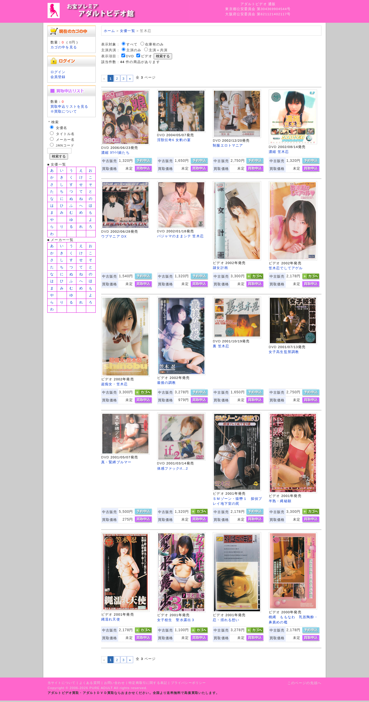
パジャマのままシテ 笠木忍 (180, 236)
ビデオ (146, 56)
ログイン (58, 72)
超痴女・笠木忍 (114, 384)
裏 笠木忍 (221, 346)
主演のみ (134, 50)
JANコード (65, 145)
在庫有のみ (154, 44)
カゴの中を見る (63, 47)
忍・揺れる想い (226, 620)
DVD (130, 56)
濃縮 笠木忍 (279, 151)
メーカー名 (65, 139)
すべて (132, 44)
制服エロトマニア (228, 145)
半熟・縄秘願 (280, 501)
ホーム (109, 31)
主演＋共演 (158, 50)
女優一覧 (127, 31)
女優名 (61, 128)
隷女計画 (220, 268)
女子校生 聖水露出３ (176, 620)
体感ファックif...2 (172, 468)
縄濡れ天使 (110, 619)
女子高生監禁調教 (284, 352)
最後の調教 (166, 382)
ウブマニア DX (114, 236)
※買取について (63, 111)
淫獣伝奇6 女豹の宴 (174, 140)
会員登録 (58, 77)
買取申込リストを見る (69, 106)
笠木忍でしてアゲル (286, 268)
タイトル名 (65, 134)
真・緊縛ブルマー (116, 462)
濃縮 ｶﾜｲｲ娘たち (115, 152)
